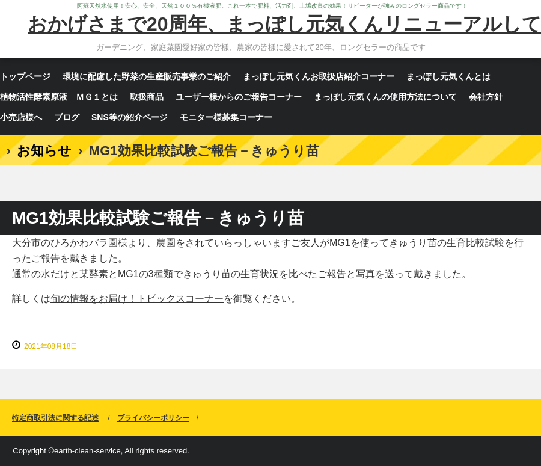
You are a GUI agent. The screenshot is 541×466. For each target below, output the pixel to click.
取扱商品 (147, 97)
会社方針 (486, 97)
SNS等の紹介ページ (129, 117)
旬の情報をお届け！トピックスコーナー (137, 298)
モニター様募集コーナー (226, 117)
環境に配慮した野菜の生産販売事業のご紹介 (147, 76)
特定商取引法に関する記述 (55, 418)
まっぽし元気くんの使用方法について (385, 97)
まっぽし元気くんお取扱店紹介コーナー (318, 76)
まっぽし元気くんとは (448, 76)
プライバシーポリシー (153, 418)
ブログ (66, 117)
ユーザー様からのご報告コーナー (239, 97)
